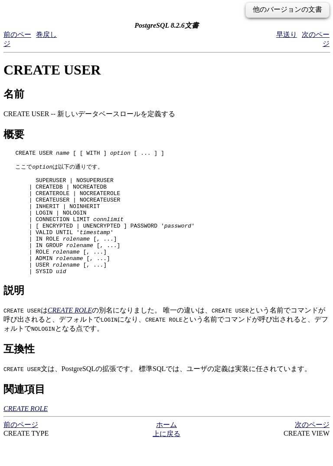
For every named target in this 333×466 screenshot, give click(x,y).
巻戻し (46, 34)
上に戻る (166, 457)
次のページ (312, 448)
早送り (286, 34)
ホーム (166, 448)
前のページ (20, 448)
